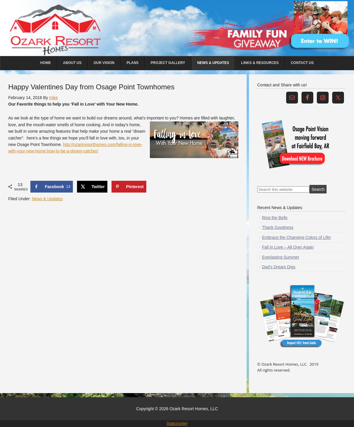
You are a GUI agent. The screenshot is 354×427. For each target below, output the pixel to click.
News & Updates (47, 198)
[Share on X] (92, 187)
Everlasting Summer (280, 257)
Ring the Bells (274, 217)
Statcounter (177, 423)
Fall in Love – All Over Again (288, 247)
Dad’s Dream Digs (278, 267)
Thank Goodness (278, 227)
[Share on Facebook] (51, 187)
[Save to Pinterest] (129, 187)
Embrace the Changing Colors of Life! (296, 237)
